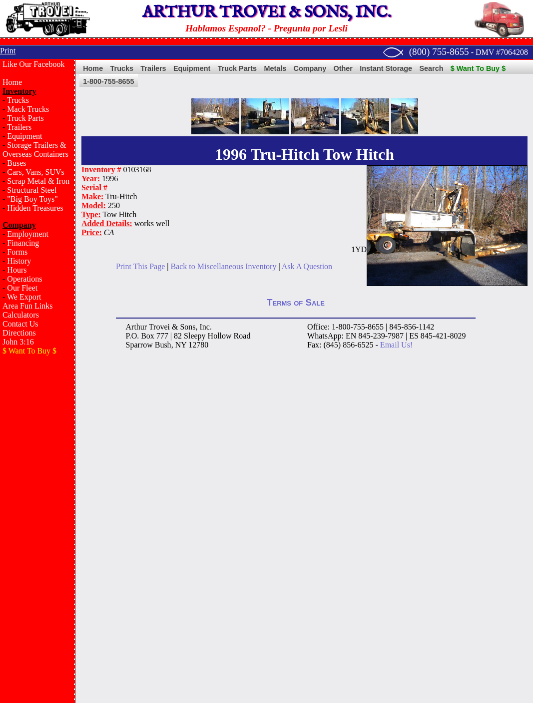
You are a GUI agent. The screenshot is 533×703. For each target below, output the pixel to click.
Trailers (19, 127)
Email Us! (396, 345)
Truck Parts (25, 118)
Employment (27, 234)
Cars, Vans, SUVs (35, 172)
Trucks (18, 100)
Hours (16, 270)
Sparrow (139, 345)
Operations (24, 279)
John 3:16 (18, 342)
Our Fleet (22, 288)
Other (343, 68)
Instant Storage (386, 68)
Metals (275, 68)
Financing (23, 243)
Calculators (20, 315)
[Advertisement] (37, 522)
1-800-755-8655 (108, 81)
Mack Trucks (28, 109)
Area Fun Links (27, 306)
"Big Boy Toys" (32, 199)
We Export (24, 297)
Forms (17, 252)
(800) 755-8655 (439, 51)
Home (12, 82)
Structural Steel (31, 190)
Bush (163, 345)
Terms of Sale (296, 302)
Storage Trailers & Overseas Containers (35, 149)
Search (431, 68)
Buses (16, 163)
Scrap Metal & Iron (38, 181)
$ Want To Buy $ (478, 68)
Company (310, 68)
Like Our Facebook (33, 64)
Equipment (24, 136)
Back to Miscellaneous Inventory (223, 266)
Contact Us (20, 324)
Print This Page (140, 266)
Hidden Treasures (35, 208)
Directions (19, 333)
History (19, 261)
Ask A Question (307, 266)
